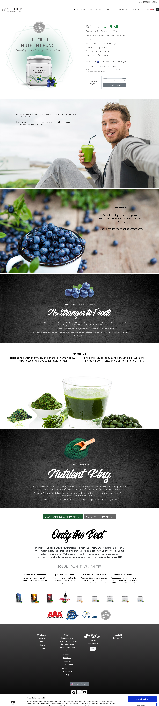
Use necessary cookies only (142, 700)
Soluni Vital (67, 671)
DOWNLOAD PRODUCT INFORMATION (63, 516)
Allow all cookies (142, 687)
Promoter (92, 640)
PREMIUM (117, 635)
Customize (142, 694)
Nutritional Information (100, 516)
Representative (93, 644)
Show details (31, 700)
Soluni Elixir (67, 654)
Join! (92, 649)
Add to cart (115, 85)
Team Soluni (42, 641)
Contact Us (42, 648)
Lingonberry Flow (67, 651)
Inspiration (143, 10)
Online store (144, 2)
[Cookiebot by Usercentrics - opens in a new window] (13, 702)
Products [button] (91, 10)
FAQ (67, 675)
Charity (42, 645)
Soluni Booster (67, 668)
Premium (133, 10)
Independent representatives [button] (112, 10)
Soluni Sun (67, 658)
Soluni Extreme (67, 665)
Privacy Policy (42, 652)
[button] (152, 10)
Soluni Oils (67, 661)
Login (154, 2)
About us (81, 10)
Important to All (67, 638)
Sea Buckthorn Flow (67, 647)
